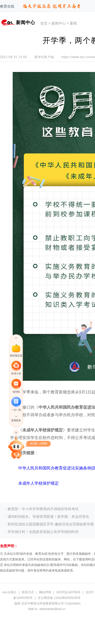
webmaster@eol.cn (52, 609)
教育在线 (7, 6)
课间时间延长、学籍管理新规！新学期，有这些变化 (48, 517)
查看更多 (16, 420)
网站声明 (45, 592)
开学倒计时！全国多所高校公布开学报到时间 (43, 532)
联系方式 (28, 592)
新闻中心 (58, 23)
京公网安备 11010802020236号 (59, 598)
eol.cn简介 (10, 592)
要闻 (73, 23)
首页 (43, 23)
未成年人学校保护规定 (38, 483)
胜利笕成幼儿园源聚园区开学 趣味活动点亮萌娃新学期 (51, 524)
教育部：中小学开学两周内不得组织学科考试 (43, 509)
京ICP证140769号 (68, 592)
